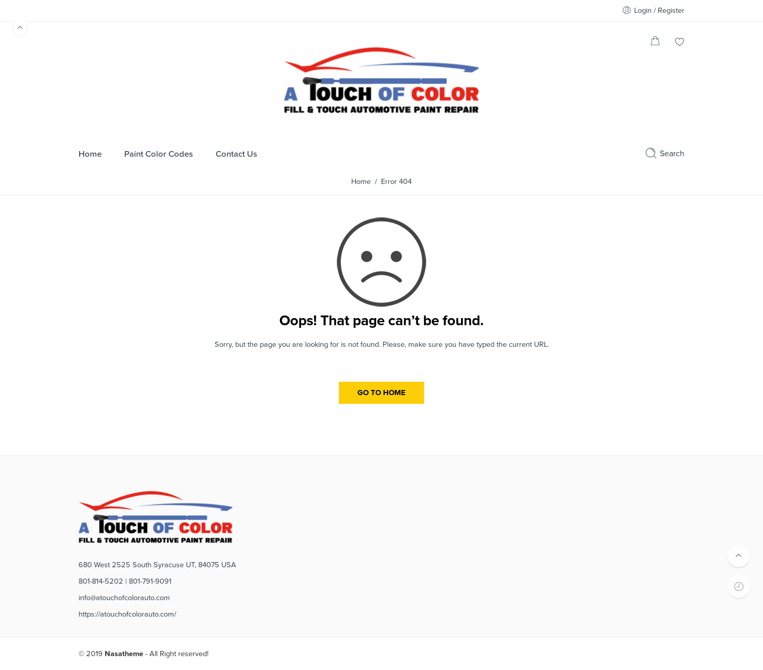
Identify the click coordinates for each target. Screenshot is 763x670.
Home (361, 181)
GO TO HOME (381, 392)
